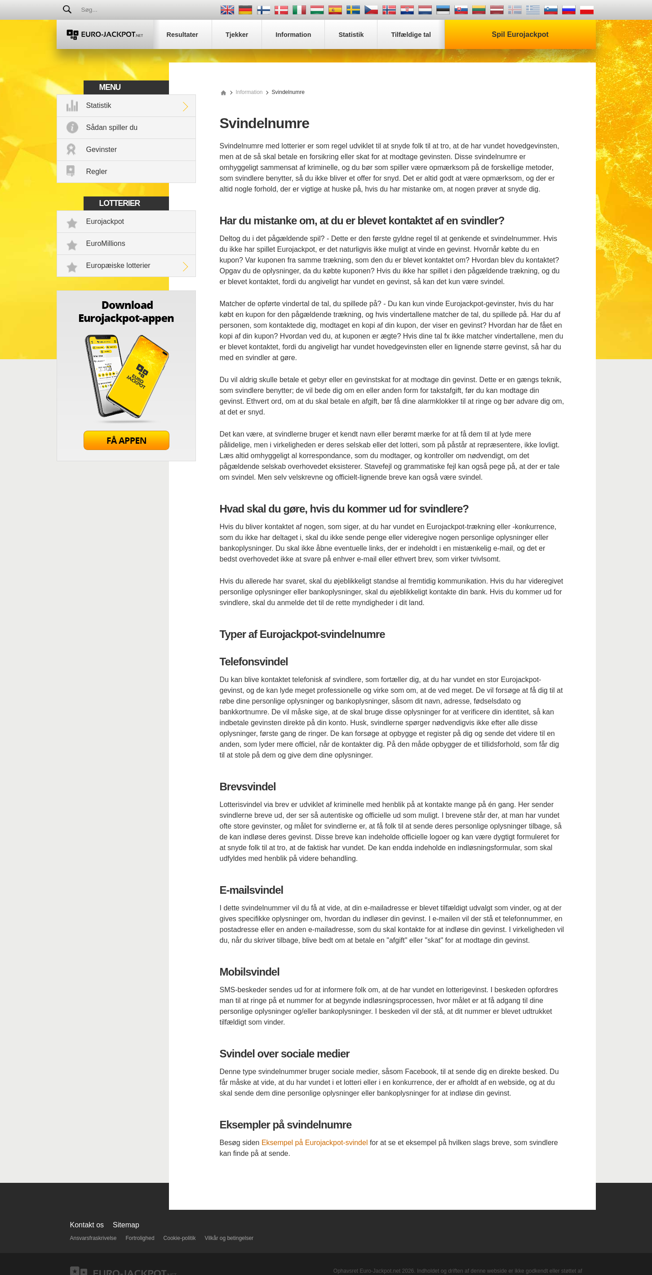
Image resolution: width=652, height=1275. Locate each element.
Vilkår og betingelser (229, 1238)
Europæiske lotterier (118, 265)
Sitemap (126, 1225)
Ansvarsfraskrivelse (93, 1238)
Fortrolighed (140, 1238)
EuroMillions (105, 243)
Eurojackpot (105, 221)
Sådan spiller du (112, 127)
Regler (96, 171)
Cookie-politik (180, 1238)
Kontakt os (87, 1225)
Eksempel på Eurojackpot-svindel (315, 1142)
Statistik (98, 105)
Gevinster (101, 149)
